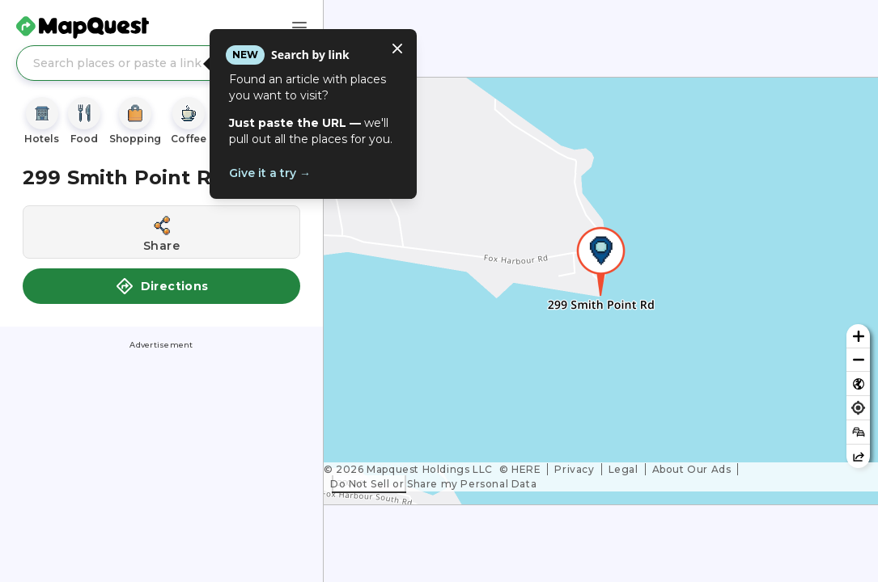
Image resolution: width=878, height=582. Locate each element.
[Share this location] (161, 232)
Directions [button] (162, 286)
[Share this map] (858, 456)
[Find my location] (858, 408)
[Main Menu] (299, 27)
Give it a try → (270, 173)
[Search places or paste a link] (161, 63)
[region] (601, 291)
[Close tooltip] (397, 48)
